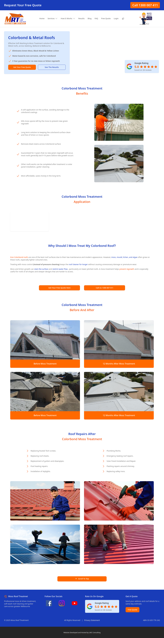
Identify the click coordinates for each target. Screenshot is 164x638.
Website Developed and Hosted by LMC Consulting (82, 632)
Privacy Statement (92, 620)
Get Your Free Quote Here (59, 288)
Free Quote (132, 609)
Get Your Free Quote (22, 67)
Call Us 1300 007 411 (104, 288)
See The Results (52, 67)
